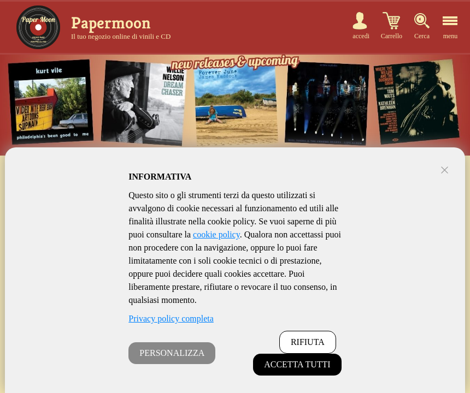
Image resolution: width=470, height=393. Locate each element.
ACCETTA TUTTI (297, 364)
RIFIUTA (308, 342)
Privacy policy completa (171, 318)
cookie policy (216, 234)
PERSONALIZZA (171, 353)
